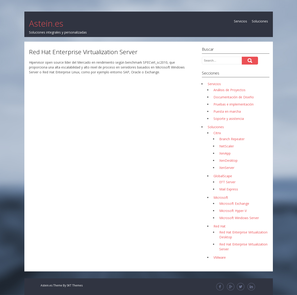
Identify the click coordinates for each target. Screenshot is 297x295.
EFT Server (227, 182)
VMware (219, 257)
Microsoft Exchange (234, 203)
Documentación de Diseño (233, 97)
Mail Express (228, 189)
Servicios (240, 21)
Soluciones (260, 21)
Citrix (217, 133)
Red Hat (219, 226)
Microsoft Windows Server (239, 218)
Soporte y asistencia (228, 118)
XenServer (226, 167)
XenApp (225, 153)
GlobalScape (222, 176)
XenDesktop (228, 160)
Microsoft (220, 197)
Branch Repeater (232, 139)
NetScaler (226, 146)
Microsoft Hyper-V (233, 210)
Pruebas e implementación (233, 104)
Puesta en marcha (227, 111)
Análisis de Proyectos (229, 90)
